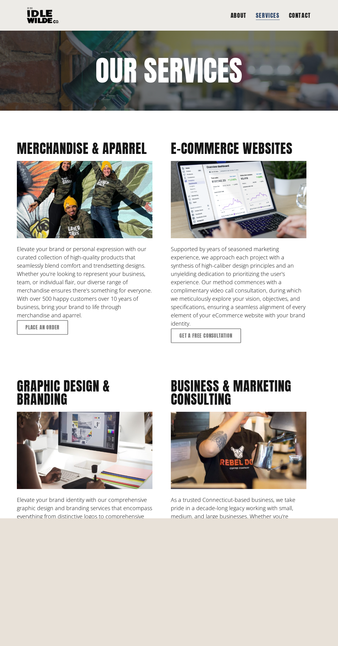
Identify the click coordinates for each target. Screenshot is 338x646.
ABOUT (239, 15)
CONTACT (300, 15)
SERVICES (268, 15)
